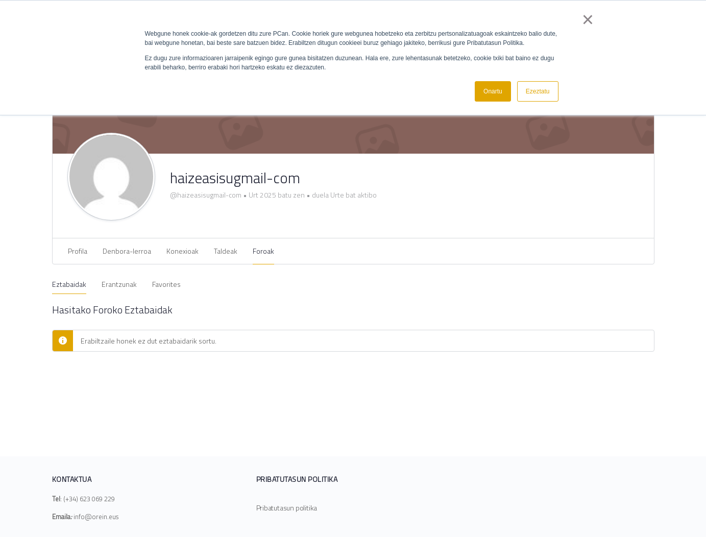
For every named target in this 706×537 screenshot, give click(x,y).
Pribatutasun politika (287, 507)
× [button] (588, 19)
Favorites (166, 284)
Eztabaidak (69, 284)
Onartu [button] (492, 91)
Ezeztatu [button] (538, 91)
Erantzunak (119, 284)
